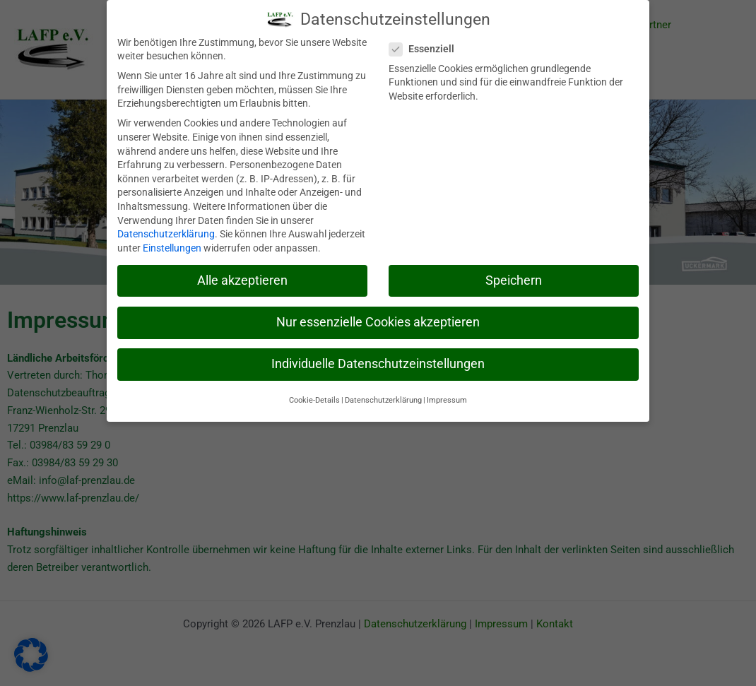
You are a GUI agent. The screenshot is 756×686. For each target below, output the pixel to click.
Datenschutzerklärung (166, 231)
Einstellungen (172, 245)
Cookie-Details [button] (314, 398)
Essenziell (426, 47)
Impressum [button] (447, 398)
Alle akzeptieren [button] (242, 278)
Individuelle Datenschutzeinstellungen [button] (378, 362)
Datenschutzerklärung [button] (383, 398)
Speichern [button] (513, 278)
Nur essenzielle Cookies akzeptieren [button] (378, 319)
